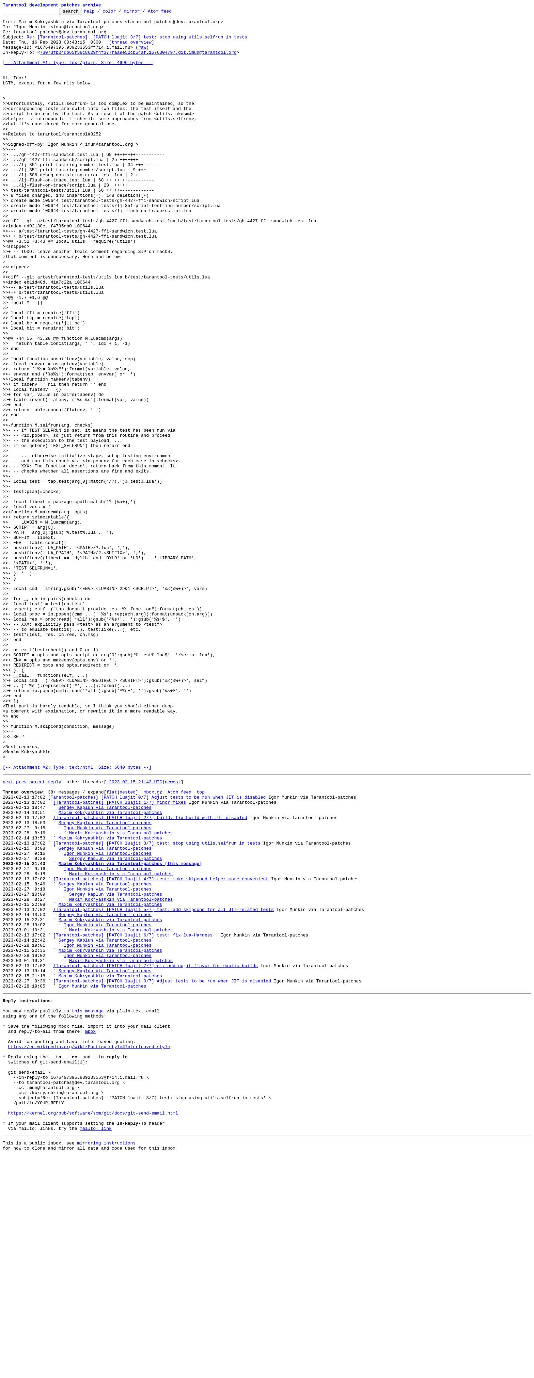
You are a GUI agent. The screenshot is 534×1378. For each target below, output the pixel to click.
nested (128, 947)
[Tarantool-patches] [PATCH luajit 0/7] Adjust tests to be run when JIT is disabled (157, 953)
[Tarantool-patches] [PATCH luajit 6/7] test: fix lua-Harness (133, 1119)
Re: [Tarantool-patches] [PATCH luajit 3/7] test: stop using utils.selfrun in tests (137, 43)
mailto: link (96, 1349)
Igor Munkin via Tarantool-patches (107, 990)
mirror (143, 13)
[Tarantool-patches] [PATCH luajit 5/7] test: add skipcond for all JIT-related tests (163, 1088)
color (119, 13)
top (200, 947)
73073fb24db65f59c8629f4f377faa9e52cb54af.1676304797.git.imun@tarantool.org (138, 61)
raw (142, 55)
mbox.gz (152, 947)
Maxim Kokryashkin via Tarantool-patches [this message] (130, 1033)
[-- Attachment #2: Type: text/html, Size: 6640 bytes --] (77, 919)
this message (88, 1208)
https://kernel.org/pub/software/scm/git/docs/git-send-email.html (93, 1330)
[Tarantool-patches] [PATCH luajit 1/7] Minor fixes (119, 959)
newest (173, 935)
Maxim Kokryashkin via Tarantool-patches (110, 971)
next (8, 935)
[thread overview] (131, 49)
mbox (90, 1232)
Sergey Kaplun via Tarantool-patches (105, 965)
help (100, 13)
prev (21, 935)
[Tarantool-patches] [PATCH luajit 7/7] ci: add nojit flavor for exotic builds (155, 1155)
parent (37, 935)
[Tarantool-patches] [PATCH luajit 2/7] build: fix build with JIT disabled (150, 978)
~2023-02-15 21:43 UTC (134, 935)
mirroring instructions (106, 1364)
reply (54, 935)
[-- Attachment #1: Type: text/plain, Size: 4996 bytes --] (78, 73)
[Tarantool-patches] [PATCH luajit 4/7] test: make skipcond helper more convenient (160, 1051)
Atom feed (170, 13)
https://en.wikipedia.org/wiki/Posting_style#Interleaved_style (89, 1251)
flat (111, 947)
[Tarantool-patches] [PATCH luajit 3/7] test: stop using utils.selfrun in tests (156, 1008)
